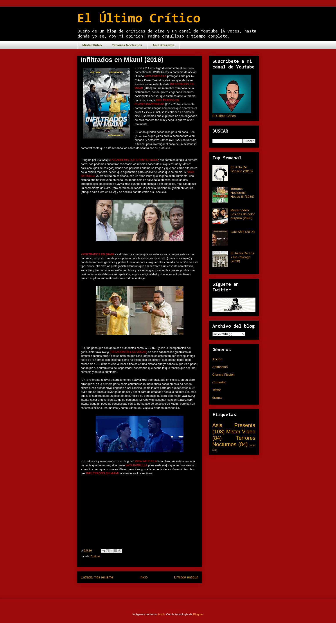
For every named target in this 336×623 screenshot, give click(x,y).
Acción (217, 359)
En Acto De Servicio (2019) (242, 169)
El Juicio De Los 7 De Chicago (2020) (242, 257)
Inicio (143, 577)
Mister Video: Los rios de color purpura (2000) (243, 214)
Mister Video (92, 45)
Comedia (219, 382)
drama (217, 397)
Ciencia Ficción (223, 374)
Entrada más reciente (97, 577)
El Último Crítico (138, 19)
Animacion (220, 367)
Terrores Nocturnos (127, 45)
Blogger (198, 614)
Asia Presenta (163, 45)
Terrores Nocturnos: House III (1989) (242, 192)
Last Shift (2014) (243, 231)
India (252, 445)
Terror (216, 390)
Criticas (95, 556)
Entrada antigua (186, 577)
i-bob (161, 614)
